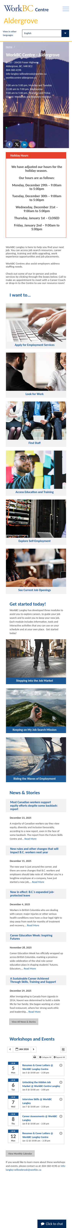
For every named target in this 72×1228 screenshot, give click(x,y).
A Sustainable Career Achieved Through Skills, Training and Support (33, 980)
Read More (30, 838)
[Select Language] (45, 33)
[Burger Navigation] (66, 8)
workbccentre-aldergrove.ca (21, 77)
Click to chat (52, 1224)
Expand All (59, 1057)
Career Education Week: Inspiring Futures (31, 937)
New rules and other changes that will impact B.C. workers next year (34, 850)
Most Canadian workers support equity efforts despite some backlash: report (34, 806)
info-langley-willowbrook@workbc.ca (26, 73)
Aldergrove (21, 20)
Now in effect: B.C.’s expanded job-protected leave (32, 893)
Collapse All (45, 1057)
